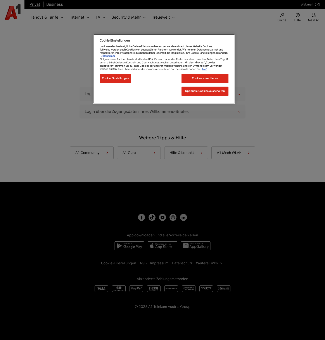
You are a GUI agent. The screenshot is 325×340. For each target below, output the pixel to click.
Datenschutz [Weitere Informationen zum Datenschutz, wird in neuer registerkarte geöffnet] (108, 56)
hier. (204, 69)
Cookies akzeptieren (205, 78)
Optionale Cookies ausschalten (205, 90)
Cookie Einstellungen (115, 78)
